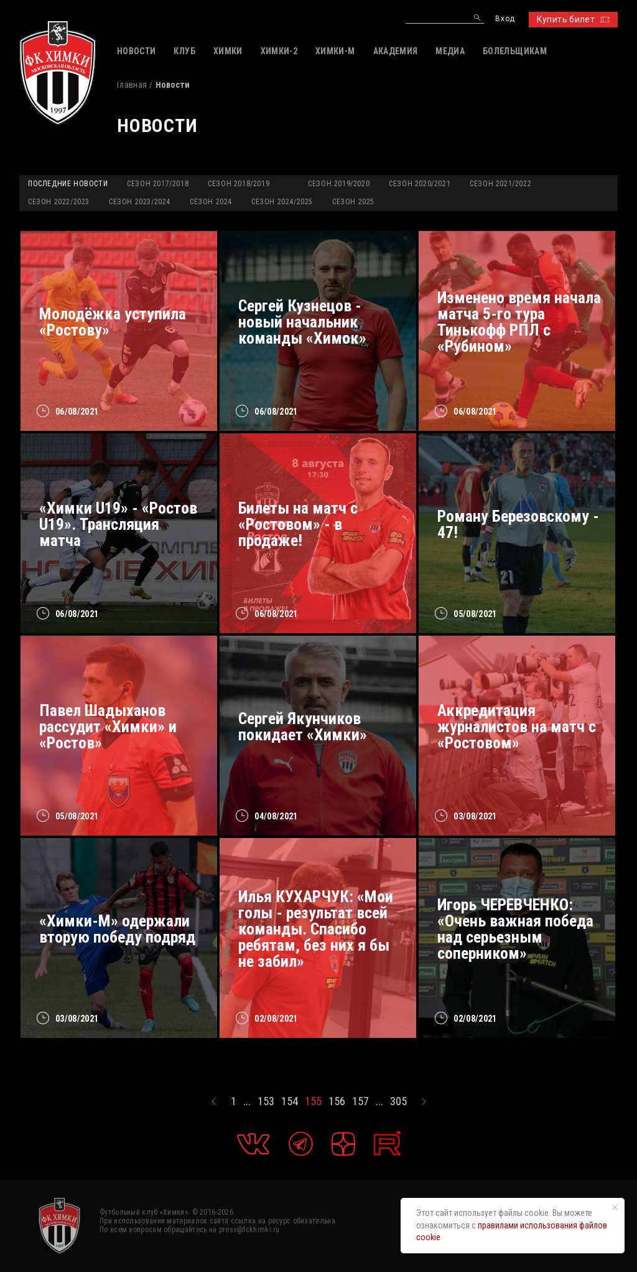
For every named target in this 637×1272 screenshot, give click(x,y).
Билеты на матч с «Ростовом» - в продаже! (298, 524)
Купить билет (573, 19)
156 (336, 1101)
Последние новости (68, 183)
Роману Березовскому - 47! (518, 524)
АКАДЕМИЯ (395, 51)
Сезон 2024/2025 (282, 201)
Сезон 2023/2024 (139, 201)
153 (266, 1101)
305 (398, 1101)
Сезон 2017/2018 (157, 183)
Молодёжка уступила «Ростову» (112, 321)
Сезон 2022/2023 (59, 201)
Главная (132, 85)
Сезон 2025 (353, 201)
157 (360, 1101)
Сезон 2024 (211, 201)
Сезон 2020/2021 (419, 183)
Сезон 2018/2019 (238, 183)
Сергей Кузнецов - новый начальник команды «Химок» (302, 321)
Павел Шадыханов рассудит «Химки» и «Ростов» (108, 726)
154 (289, 1101)
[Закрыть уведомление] (615, 1207)
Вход (504, 19)
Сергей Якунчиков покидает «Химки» (302, 726)
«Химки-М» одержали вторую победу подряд (117, 929)
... (247, 1101)
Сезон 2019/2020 (339, 183)
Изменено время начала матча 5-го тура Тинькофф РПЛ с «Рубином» (519, 322)
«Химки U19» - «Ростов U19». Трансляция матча (118, 524)
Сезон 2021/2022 (500, 183)
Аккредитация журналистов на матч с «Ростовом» (516, 726)
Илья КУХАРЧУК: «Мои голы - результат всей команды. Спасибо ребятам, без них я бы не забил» (315, 929)
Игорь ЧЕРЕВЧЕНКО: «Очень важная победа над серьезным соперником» (515, 929)
